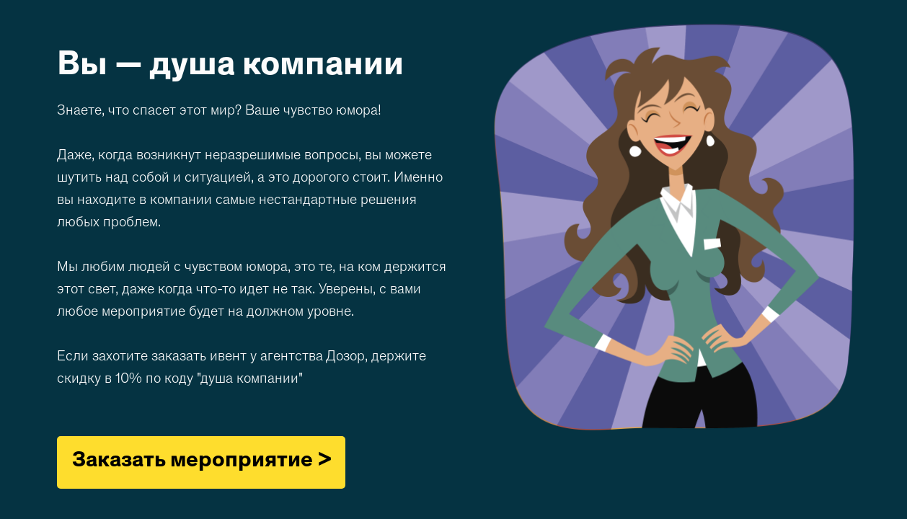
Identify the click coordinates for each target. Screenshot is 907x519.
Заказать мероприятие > (201, 462)
